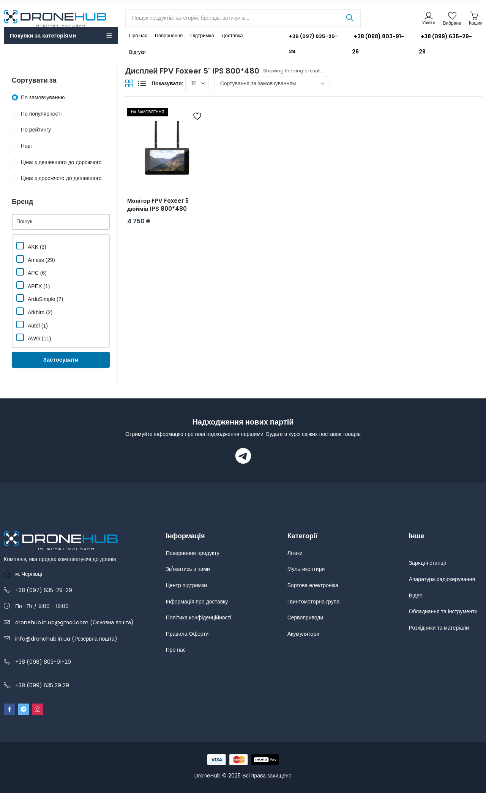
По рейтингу (36, 129)
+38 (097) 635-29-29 (308, 44)
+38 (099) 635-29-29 (445, 44)
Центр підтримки (186, 585)
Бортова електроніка (312, 585)
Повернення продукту (192, 553)
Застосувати (61, 360)
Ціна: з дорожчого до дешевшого (61, 178)
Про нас (176, 650)
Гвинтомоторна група (313, 601)
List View (142, 83)
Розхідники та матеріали (439, 628)
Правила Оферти (187, 634)
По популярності (41, 114)
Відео (416, 595)
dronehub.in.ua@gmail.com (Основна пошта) (74, 622)
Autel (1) (32, 325)
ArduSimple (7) (39, 298)
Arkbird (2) (34, 311)
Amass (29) (35, 259)
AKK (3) (31, 246)
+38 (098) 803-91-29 (378, 44)
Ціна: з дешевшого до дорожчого (61, 162)
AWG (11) (33, 338)
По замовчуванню (43, 97)
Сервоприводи (305, 617)
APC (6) (31, 272)
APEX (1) (33, 285)
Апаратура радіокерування (442, 579)
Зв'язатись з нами (188, 569)
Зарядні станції (427, 563)
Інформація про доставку (197, 601)
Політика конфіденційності (198, 617)
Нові (26, 146)
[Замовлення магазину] (272, 83)
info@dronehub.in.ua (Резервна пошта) (66, 639)
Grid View (129, 83)
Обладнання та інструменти (443, 611)
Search (350, 18)
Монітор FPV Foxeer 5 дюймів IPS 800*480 (158, 205)
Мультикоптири (306, 569)
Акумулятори (303, 634)
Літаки (295, 553)
